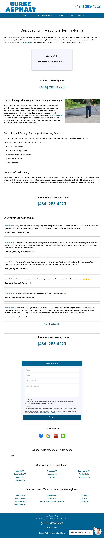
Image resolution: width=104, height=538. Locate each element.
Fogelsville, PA (84, 467)
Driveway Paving (52, 488)
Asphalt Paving (19, 488)
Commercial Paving (20, 491)
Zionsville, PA (20, 473)
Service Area (47, 15)
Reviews (60, 15)
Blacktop (84, 491)
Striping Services (20, 497)
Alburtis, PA (20, 464)
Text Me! (29, 392)
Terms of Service (67, 533)
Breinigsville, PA (84, 464)
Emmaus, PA (52, 467)
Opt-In (28, 399)
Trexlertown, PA (84, 470)
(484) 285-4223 (88, 6)
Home (24, 15)
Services (35, 16)
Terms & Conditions (51, 405)
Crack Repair (84, 494)
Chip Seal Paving (20, 494)
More (81, 16)
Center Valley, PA (20, 467)
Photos (70, 15)
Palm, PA (52, 470)
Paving (84, 488)
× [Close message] (91, 530)
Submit (52, 410)
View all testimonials (52, 317)
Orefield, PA (20, 470)
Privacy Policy (40, 405)
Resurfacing (52, 491)
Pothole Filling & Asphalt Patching (52, 494)
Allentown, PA (52, 464)
